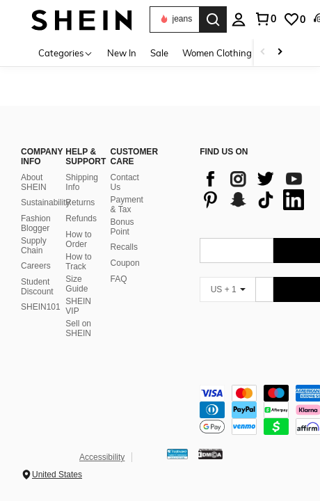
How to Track (78, 261)
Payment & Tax (127, 204)
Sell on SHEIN (78, 328)
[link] (294, 19)
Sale (159, 52)
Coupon (125, 263)
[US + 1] (227, 289)
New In (121, 52)
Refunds (81, 218)
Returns (80, 202)
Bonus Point (122, 227)
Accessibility (102, 457)
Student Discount (37, 286)
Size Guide (76, 284)
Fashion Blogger (36, 223)
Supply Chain (34, 245)
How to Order (78, 239)
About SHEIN (34, 182)
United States (57, 474)
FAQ (119, 279)
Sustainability (45, 202)
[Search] (213, 19)
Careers (36, 266)
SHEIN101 (41, 307)
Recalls (124, 247)
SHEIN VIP (78, 306)
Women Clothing (217, 52)
